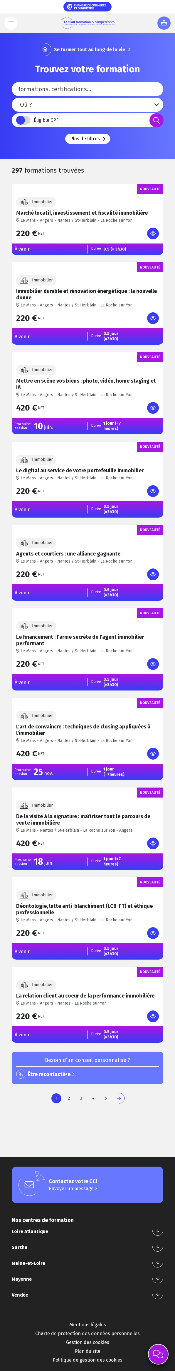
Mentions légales (87, 1324)
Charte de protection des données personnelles (87, 1333)
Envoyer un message (73, 1188)
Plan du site (87, 1351)
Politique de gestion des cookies (87, 1360)
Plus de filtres (87, 138)
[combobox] (87, 105)
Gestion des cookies (87, 1342)
